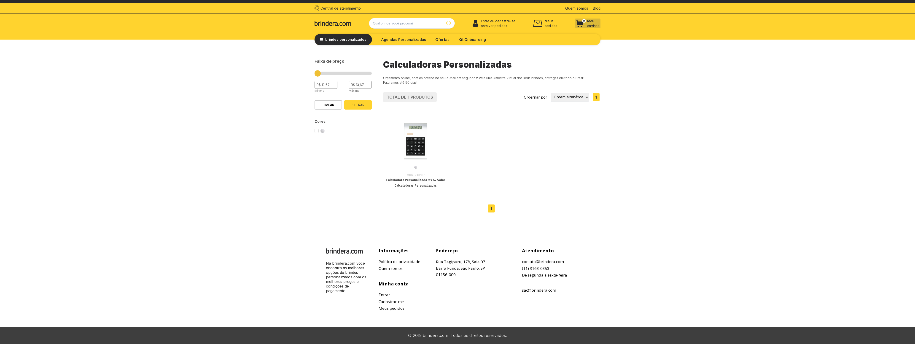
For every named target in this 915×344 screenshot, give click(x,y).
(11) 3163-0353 (535, 268)
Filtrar (358, 105)
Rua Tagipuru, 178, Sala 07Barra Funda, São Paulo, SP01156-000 (460, 268)
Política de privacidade (399, 261)
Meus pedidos (391, 308)
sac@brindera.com (539, 290)
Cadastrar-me (391, 301)
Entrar (384, 294)
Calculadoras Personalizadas (416, 186)
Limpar (328, 105)
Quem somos (391, 268)
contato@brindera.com (543, 261)
